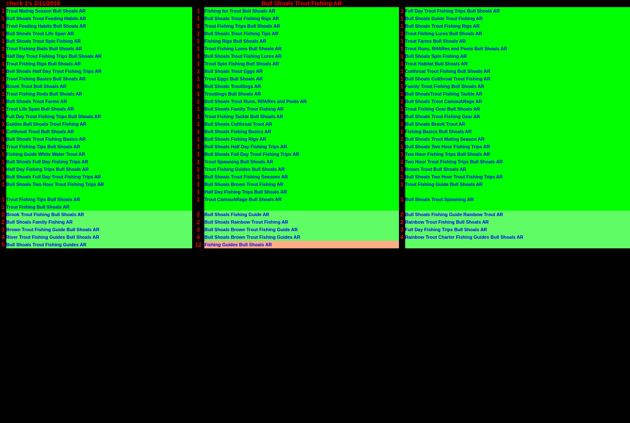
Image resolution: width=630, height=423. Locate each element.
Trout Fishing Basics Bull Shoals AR (46, 78)
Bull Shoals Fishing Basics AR (237, 131)
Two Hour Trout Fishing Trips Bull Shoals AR (454, 161)
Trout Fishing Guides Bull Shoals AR (244, 169)
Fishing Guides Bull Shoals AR (238, 244)
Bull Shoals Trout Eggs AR (233, 71)
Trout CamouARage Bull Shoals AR (242, 199)
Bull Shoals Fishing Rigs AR (235, 139)
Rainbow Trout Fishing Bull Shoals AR (447, 221)
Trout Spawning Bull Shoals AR (238, 161)
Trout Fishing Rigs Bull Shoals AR (43, 63)
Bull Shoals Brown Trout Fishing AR (243, 184)
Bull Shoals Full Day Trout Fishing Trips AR (251, 154)
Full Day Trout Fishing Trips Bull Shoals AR (452, 10)
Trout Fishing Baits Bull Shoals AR (44, 48)
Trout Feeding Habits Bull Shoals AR (46, 25)
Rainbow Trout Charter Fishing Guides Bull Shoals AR (464, 237)
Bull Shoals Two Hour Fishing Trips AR (447, 146)
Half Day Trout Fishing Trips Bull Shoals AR (54, 56)
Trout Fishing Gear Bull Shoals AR (442, 108)
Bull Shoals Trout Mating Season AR (445, 139)
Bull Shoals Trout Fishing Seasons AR (246, 176)
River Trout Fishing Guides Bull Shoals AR (52, 237)
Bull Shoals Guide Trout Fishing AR (444, 18)
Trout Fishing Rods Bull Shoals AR (44, 93)
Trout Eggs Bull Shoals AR (233, 78)
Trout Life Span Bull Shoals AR (40, 108)
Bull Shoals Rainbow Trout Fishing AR (246, 221)
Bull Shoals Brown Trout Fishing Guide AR (251, 229)
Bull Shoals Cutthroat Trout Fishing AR (448, 78)
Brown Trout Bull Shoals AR (435, 169)
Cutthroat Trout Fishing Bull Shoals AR (448, 71)
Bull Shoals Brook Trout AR (435, 123)
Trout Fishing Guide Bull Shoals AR (444, 184)
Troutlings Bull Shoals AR (232, 93)
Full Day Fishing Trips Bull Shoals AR (446, 229)
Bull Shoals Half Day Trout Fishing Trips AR (54, 71)
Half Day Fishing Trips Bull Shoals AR (47, 169)
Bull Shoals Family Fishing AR (39, 221)
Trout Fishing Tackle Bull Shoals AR (243, 116)
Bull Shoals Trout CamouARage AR (443, 101)
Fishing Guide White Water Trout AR (45, 154)
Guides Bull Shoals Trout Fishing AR (46, 123)
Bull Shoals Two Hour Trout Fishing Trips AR (454, 176)
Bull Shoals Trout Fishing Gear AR (442, 116)
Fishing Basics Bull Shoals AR (438, 131)
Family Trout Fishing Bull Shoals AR (444, 86)
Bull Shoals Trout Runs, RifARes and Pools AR (255, 101)
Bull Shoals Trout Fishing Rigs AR (241, 18)
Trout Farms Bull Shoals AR (435, 41)
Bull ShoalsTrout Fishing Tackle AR (444, 93)
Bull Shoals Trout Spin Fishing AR (43, 41)
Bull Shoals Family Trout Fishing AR (243, 108)
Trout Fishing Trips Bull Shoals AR (242, 25)
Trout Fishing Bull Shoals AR (37, 206)
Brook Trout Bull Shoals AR (36, 86)
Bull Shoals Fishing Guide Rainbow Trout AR (454, 214)
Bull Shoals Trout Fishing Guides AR (46, 244)
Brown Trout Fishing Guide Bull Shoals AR (53, 229)
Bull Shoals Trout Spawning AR (439, 199)
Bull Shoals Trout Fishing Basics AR (46, 139)
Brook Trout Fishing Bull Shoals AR (45, 214)
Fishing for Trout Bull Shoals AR (239, 10)
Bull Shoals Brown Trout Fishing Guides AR (252, 237)
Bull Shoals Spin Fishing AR (436, 56)
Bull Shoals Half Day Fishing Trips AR (245, 146)
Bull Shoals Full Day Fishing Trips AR (47, 161)
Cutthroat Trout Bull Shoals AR (40, 131)
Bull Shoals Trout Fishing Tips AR (241, 33)
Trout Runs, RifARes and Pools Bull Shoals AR (456, 48)
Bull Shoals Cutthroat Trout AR (238, 123)
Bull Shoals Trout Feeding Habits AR (46, 18)
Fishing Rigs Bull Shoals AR (235, 41)
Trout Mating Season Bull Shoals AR (46, 10)
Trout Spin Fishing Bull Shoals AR (241, 63)
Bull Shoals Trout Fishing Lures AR (242, 56)
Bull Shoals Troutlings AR (232, 86)
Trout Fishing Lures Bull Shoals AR (443, 33)
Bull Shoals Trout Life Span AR (40, 33)
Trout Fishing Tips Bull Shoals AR (43, 146)
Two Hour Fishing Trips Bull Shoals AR (447, 154)
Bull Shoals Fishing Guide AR (236, 214)
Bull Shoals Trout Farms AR (36, 101)
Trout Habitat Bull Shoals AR (436, 63)
